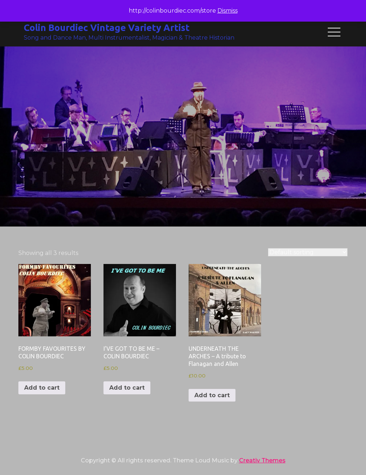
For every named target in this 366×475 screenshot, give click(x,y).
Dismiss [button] (227, 10)
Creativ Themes (262, 460)
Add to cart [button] (41, 387)
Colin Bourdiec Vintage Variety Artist (107, 27)
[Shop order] (308, 252)
